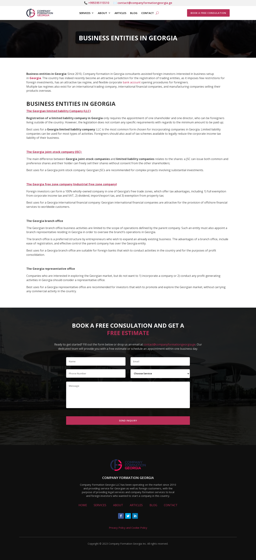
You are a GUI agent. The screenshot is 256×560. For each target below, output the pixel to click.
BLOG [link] (153, 505)
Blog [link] (133, 13)
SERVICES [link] (100, 505)
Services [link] (84, 13)
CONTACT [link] (171, 505)
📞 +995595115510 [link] (96, 3)
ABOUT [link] (118, 505)
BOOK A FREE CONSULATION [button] (208, 13)
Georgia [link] (35, 78)
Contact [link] (147, 13)
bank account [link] (132, 82)
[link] (39, 13)
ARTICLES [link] (136, 505)
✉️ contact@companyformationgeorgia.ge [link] (142, 3)
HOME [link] (82, 505)
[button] (121, 516)
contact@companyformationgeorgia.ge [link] (170, 344)
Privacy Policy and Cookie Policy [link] (128, 527)
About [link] (102, 13)
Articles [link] (120, 13)
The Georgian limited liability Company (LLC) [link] (58, 111)
